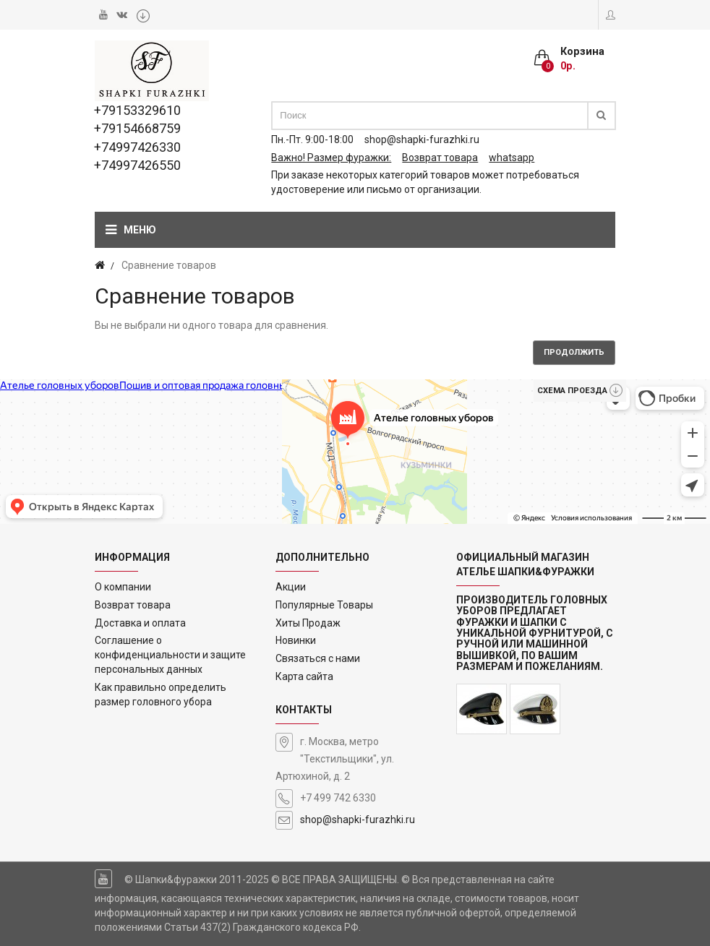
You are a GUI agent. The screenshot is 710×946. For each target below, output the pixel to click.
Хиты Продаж (308, 623)
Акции (290, 587)
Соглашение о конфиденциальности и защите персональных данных (170, 655)
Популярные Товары (324, 605)
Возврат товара (133, 605)
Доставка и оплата (140, 623)
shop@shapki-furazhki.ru (357, 819)
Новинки (295, 640)
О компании (123, 587)
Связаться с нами (317, 658)
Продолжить (574, 352)
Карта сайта (304, 676)
